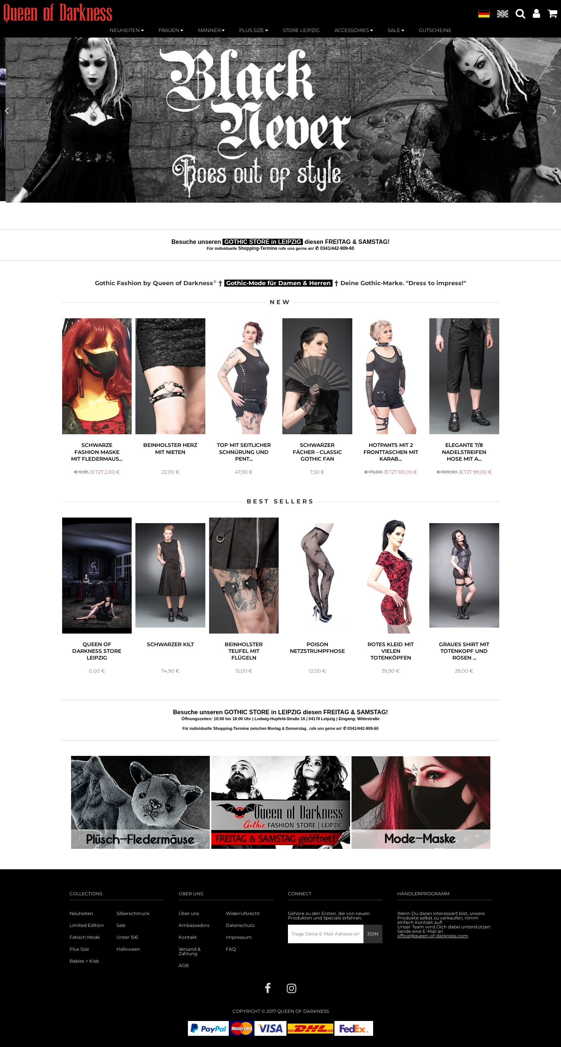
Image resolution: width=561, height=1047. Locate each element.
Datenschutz (240, 925)
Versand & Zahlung (190, 951)
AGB (184, 965)
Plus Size (79, 949)
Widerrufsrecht (243, 913)
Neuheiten (81, 913)
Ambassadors (194, 925)
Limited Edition (87, 925)
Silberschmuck (133, 913)
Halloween (128, 949)
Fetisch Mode (85, 937)
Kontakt (188, 937)
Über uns (189, 913)
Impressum (239, 937)
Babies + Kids (84, 961)
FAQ (231, 949)
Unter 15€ (127, 937)
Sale (120, 925)
